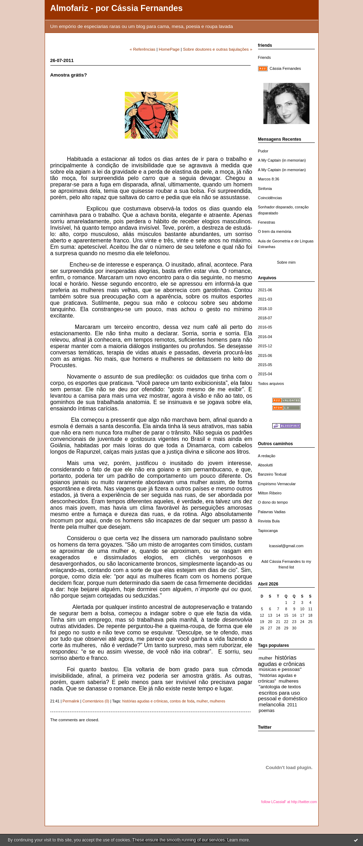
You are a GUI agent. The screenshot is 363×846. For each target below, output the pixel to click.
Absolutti (265, 465)
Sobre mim (286, 262)
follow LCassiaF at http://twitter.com (289, 802)
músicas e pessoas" (280, 669)
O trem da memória (274, 231)
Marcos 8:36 (268, 179)
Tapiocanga (268, 530)
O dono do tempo (273, 502)
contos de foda (182, 701)
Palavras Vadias (272, 512)
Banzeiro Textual (272, 474)
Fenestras (266, 222)
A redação (266, 456)
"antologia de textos (280, 686)
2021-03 (265, 299)
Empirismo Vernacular (277, 484)
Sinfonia (265, 188)
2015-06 (265, 355)
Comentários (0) (95, 701)
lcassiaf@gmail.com (286, 546)
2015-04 (265, 374)
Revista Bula (269, 521)
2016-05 (265, 327)
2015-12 (265, 346)
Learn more (238, 839)
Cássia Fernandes (285, 68)
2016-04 (265, 337)
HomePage (169, 49)
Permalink (71, 701)
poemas (267, 710)
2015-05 (265, 365)
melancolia (272, 704)
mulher (265, 658)
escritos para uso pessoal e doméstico (282, 695)
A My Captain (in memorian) (282, 160)
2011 (292, 704)
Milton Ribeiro (270, 493)
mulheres (288, 681)
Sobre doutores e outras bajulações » (217, 49)
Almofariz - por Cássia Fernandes (116, 8)
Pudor (263, 151)
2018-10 (265, 309)
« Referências (143, 49)
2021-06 (265, 290)
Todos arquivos (271, 383)
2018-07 (265, 318)
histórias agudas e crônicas (281, 660)
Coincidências (270, 198)
